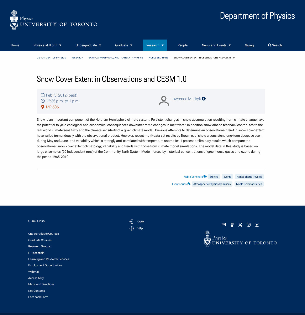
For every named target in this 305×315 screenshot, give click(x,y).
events (227, 176)
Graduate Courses (40, 240)
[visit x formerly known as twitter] (240, 224)
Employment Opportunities (45, 265)
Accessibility (36, 278)
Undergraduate (86, 45)
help (140, 228)
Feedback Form (38, 297)
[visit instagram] (248, 224)
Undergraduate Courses (43, 233)
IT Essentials (36, 252)
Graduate (121, 45)
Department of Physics (51, 57)
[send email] (223, 224)
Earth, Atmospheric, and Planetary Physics (116, 57)
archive (214, 176)
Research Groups (39, 246)
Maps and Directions (41, 284)
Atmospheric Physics (249, 176)
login (140, 221)
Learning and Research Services (48, 259)
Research (152, 45)
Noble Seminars (158, 57)
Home (15, 45)
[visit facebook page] (232, 224)
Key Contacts (36, 290)
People (183, 45)
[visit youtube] (256, 224)
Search (275, 45)
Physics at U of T (45, 45)
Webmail (33, 271)
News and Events (214, 45)
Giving (249, 45)
